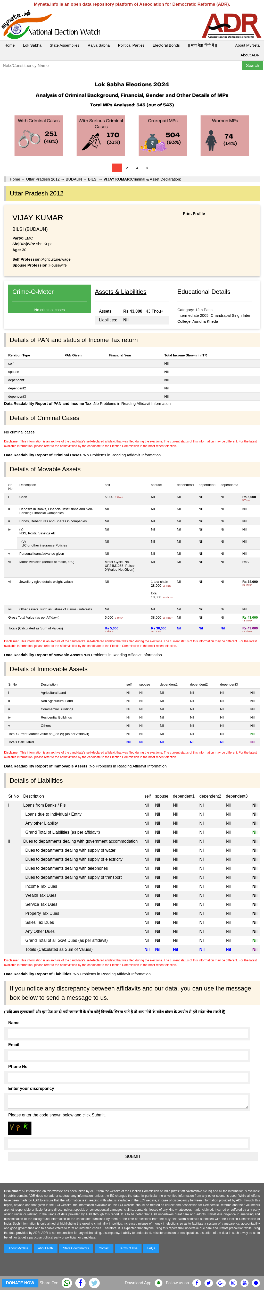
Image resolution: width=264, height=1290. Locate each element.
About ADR (250, 55)
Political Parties (131, 45)
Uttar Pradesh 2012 (43, 179)
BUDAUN (74, 179)
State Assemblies (64, 45)
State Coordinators (76, 1248)
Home (9, 45)
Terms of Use (128, 1248)
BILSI (92, 179)
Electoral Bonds (166, 45)
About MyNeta (247, 45)
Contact (104, 1248)
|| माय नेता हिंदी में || (202, 45)
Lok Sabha (32, 45)
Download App (138, 1283)
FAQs (151, 1248)
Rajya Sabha (99, 45)
